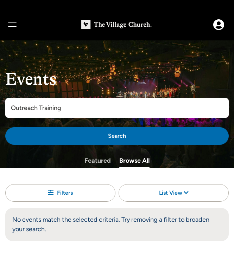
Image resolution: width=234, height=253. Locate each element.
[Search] (117, 136)
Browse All (134, 160)
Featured (97, 160)
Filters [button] (60, 192)
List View (174, 192)
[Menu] (12, 24)
